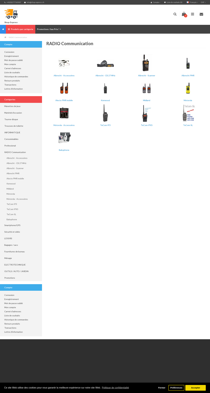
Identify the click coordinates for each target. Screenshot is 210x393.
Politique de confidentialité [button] (115, 387)
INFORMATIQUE (12, 132)
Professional (10, 145)
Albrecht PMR (11, 173)
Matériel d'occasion (13, 112)
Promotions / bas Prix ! (49, 29)
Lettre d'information (13, 89)
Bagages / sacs (11, 245)
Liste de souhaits (12, 72)
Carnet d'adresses (12, 68)
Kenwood (9, 183)
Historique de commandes (16, 76)
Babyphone (10, 219)
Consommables (11, 139)
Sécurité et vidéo (12, 232)
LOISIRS (8, 238)
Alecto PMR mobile (14, 178)
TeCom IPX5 (11, 209)
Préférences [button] (176, 388)
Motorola (9, 194)
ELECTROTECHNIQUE (15, 264)
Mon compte (10, 64)
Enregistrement (11, 56)
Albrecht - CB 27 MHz (15, 163)
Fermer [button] (161, 388)
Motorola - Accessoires (16, 199)
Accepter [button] (195, 388)
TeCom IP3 (10, 204)
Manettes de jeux (12, 106)
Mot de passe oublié (13, 60)
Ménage (8, 258)
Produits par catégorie (20, 29)
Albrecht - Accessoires (15, 158)
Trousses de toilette (13, 126)
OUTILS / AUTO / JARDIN (16, 271)
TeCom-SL (10, 214)
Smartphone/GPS (12, 225)
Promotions (9, 278)
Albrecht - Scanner (14, 168)
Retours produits (12, 80)
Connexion (9, 52)
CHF (203, 2)
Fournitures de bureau (14, 251)
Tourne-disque (11, 119)
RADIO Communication (18, 37)
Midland (9, 188)
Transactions (10, 84)
